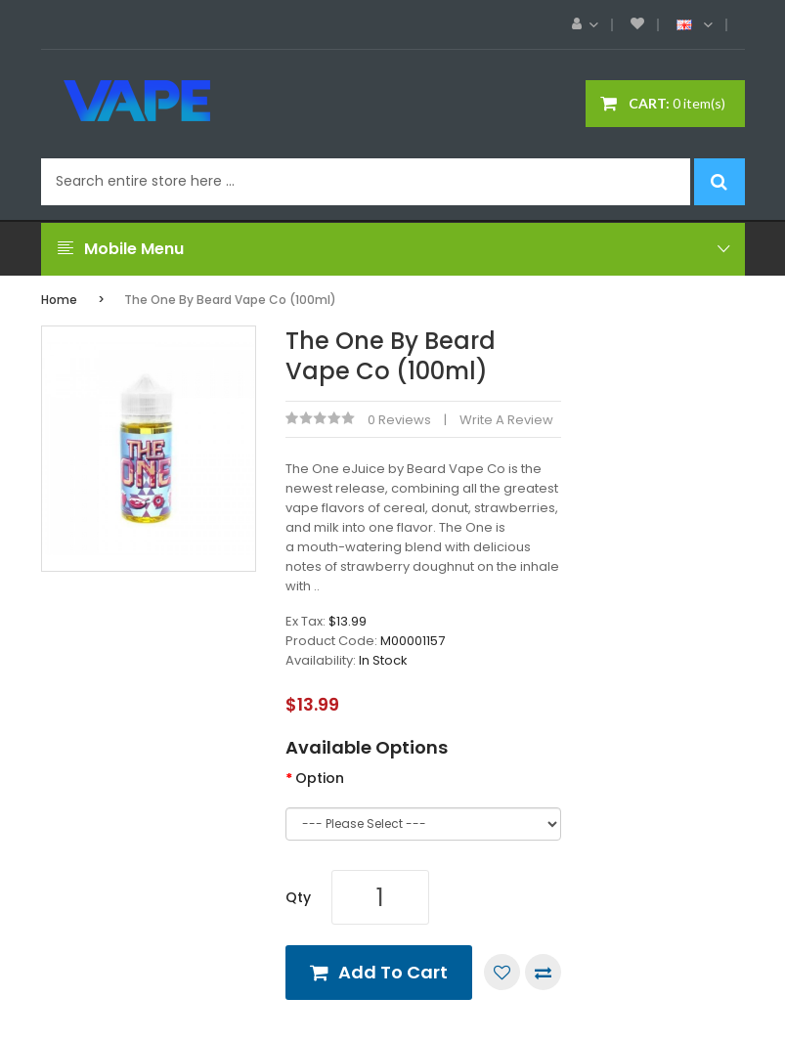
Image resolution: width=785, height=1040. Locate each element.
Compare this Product (543, 972)
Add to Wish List (502, 972)
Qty (298, 897)
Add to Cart (393, 972)
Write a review (506, 419)
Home (59, 299)
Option (319, 778)
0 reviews (399, 419)
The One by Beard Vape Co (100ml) (230, 299)
